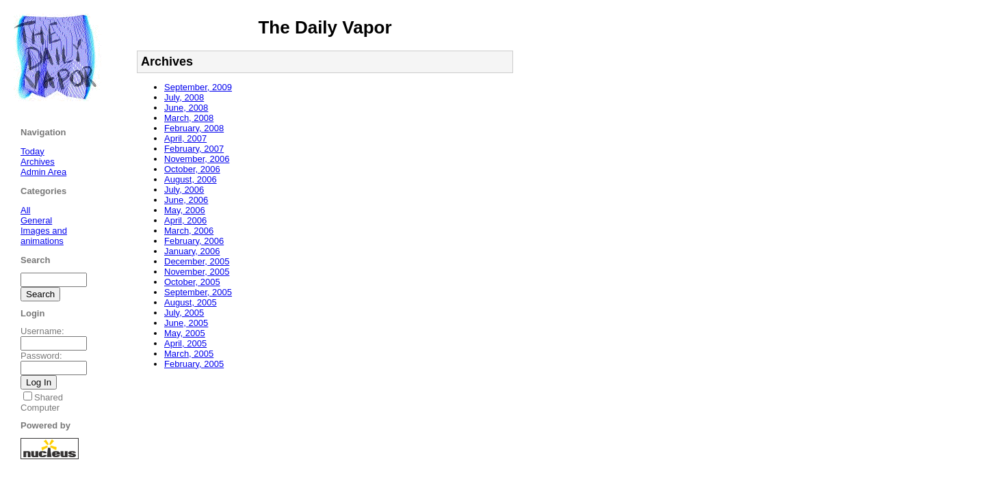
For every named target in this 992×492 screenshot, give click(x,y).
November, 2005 (196, 271)
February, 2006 (194, 241)
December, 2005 (196, 261)
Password (40, 356)
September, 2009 (198, 87)
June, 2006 (186, 200)
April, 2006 (185, 220)
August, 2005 (190, 302)
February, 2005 (194, 364)
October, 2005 (192, 282)
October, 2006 (192, 169)
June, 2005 (186, 323)
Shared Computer (42, 402)
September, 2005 (198, 292)
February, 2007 (194, 149)
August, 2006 (190, 179)
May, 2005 (184, 333)
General (36, 220)
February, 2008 (194, 128)
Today (32, 151)
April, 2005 (185, 343)
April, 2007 (185, 138)
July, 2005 (184, 313)
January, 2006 (192, 251)
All (25, 210)
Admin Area (43, 172)
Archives (38, 161)
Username (41, 331)
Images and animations (44, 236)
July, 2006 (184, 189)
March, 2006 (188, 231)
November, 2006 (196, 159)
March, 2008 (188, 118)
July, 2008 (184, 97)
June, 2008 (186, 107)
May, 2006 (184, 210)
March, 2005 (188, 353)
